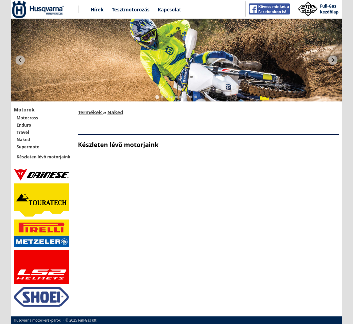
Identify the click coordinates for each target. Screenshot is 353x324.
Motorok (24, 109)
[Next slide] (332, 60)
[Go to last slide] (20, 60)
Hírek (97, 9)
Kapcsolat (169, 9)
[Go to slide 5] (176, 97)
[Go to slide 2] (162, 97)
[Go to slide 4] (171, 97)
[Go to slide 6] (181, 97)
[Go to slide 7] (186, 97)
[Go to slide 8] (191, 97)
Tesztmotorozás (131, 9)
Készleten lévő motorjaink (43, 157)
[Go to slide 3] (166, 97)
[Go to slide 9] (195, 97)
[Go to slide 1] (157, 97)
